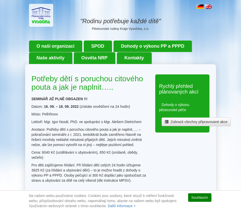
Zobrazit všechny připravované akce (196, 122)
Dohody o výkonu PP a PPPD (153, 46)
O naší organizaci (56, 46)
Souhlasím (199, 197)
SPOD (97, 46)
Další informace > (121, 206)
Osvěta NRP (94, 57)
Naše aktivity (51, 57)
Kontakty (134, 57)
